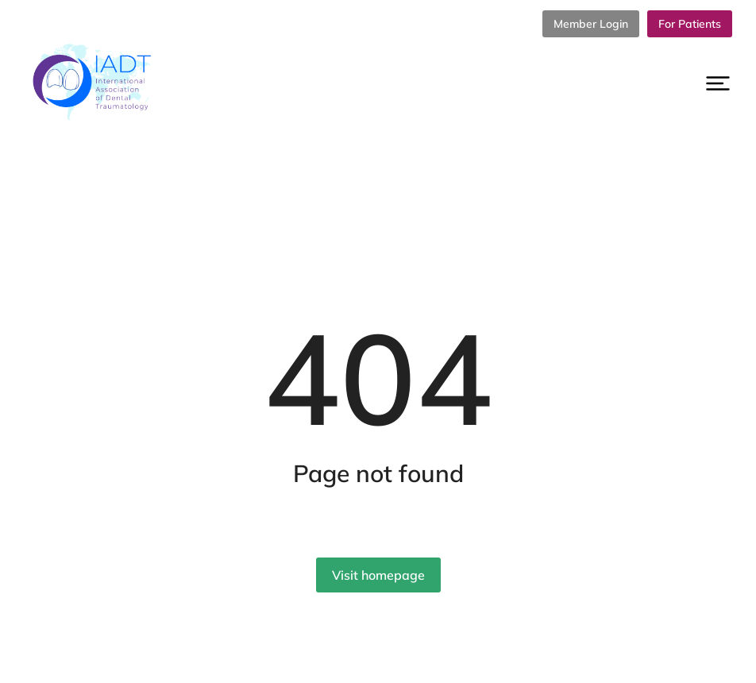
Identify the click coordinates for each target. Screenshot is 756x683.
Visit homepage (378, 575)
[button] (718, 83)
